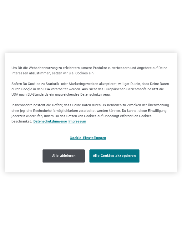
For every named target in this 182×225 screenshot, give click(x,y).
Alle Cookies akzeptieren (114, 155)
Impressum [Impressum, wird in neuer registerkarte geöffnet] (77, 121)
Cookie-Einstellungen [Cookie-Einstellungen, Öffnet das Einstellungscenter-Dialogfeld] (88, 138)
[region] (91, 112)
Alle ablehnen (63, 155)
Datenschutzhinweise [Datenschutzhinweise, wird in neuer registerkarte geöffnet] (50, 121)
